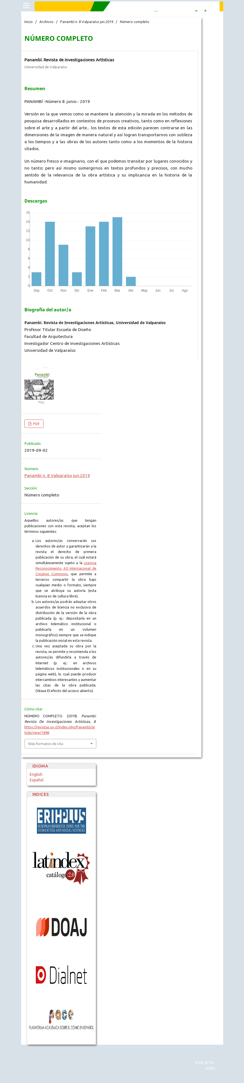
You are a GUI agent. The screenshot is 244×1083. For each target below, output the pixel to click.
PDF (36, 424)
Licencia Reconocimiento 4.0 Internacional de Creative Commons (66, 568)
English (36, 774)
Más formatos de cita (45, 743)
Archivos (46, 22)
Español (37, 780)
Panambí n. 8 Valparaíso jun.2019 (86, 22)
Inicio (28, 22)
